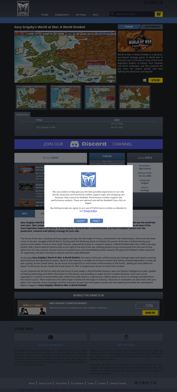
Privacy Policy (90, 210)
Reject (96, 220)
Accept (81, 220)
